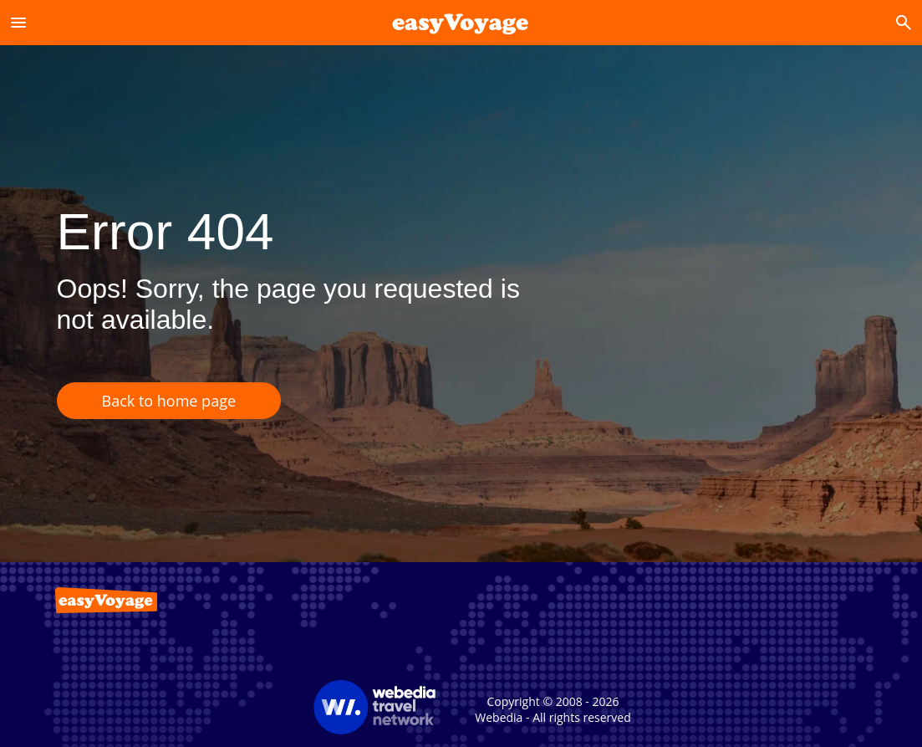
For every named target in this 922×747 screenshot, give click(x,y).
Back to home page (169, 401)
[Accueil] (461, 22)
